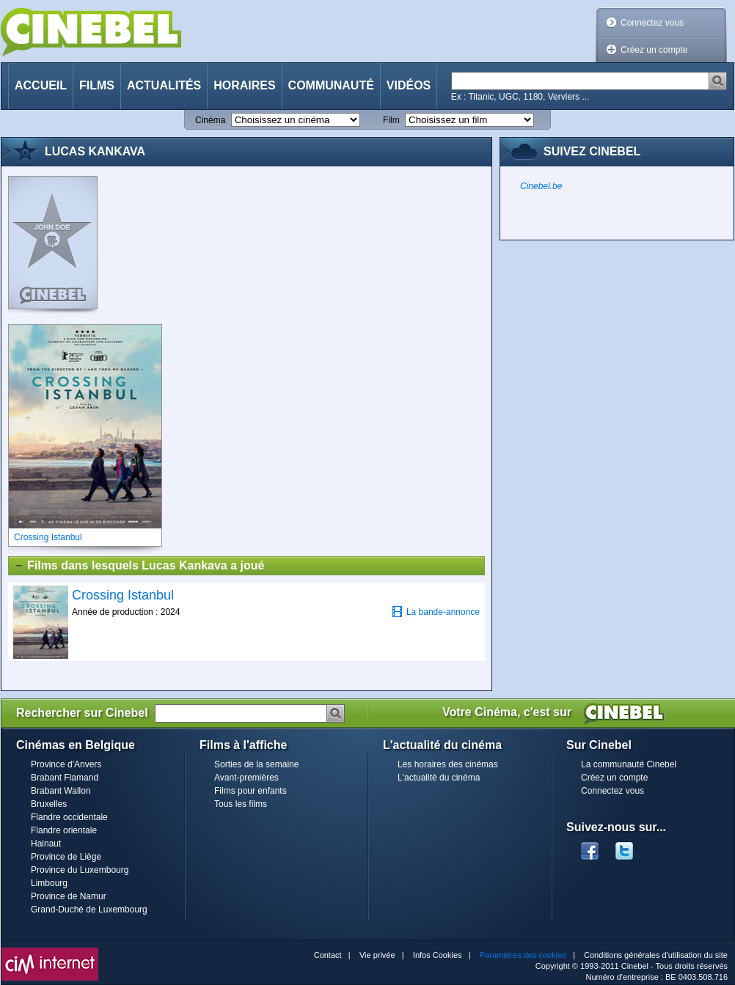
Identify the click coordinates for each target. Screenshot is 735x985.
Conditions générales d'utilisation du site (656, 955)
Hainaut (46, 843)
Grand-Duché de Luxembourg (89, 909)
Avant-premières (246, 777)
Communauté (331, 85)
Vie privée (377, 955)
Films (96, 85)
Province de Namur (68, 896)
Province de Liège (66, 857)
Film (391, 120)
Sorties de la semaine (256, 764)
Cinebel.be (541, 186)
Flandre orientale (64, 830)
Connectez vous (652, 23)
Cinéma (210, 120)
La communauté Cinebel (628, 764)
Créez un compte (654, 50)
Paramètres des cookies (523, 955)
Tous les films (240, 804)
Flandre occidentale (69, 817)
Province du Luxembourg (79, 870)
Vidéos (409, 85)
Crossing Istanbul (123, 595)
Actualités (164, 85)
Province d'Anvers (66, 764)
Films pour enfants (250, 791)
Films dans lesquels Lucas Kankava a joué (139, 566)
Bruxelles (49, 804)
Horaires (244, 85)
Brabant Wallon (61, 791)
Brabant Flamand (64, 777)
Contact (328, 955)
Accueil (41, 85)
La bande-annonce (436, 611)
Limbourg (49, 883)
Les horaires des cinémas (448, 764)
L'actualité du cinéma (439, 777)
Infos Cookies (437, 955)
